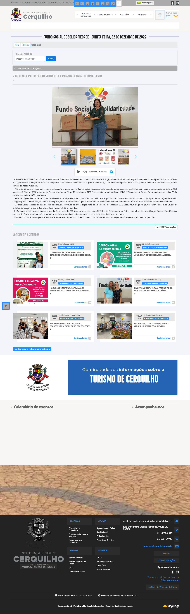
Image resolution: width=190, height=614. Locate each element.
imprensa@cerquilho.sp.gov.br (157, 546)
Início (17, 44)
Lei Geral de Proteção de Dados (162, 587)
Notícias (25, 44)
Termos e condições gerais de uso (163, 577)
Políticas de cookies (170, 580)
